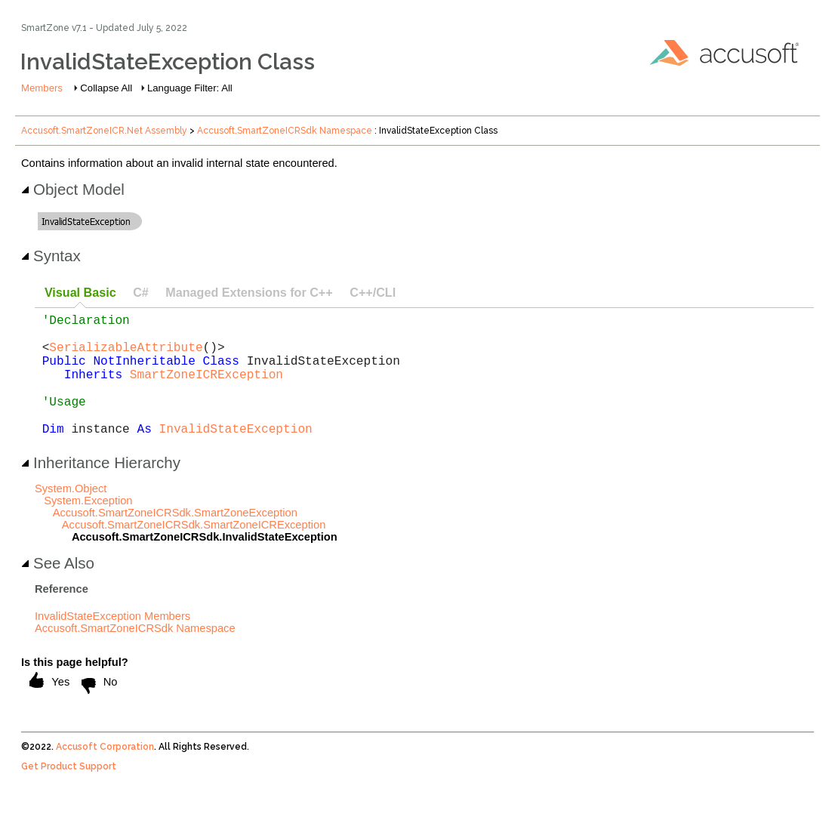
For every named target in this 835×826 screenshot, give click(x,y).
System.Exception (88, 528)
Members (42, 88)
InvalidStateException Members (112, 643)
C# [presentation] (141, 292)
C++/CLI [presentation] (373, 292)
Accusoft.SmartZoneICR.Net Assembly (104, 130)
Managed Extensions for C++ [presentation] (248, 292)
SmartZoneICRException (206, 389)
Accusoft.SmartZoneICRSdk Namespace (284, 130)
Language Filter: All (190, 88)
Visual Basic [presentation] (80, 292)
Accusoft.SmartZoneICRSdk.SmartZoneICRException (193, 552)
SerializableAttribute (125, 355)
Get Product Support (68, 793)
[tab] (80, 293)
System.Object (70, 516)
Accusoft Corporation (105, 774)
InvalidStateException (236, 455)
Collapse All (106, 88)
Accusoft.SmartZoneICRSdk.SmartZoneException (175, 540)
